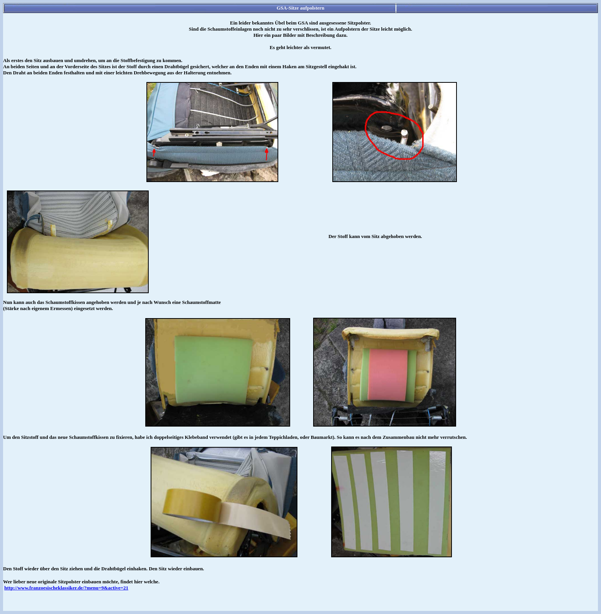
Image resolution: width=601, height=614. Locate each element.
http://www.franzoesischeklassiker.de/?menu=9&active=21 (66, 588)
